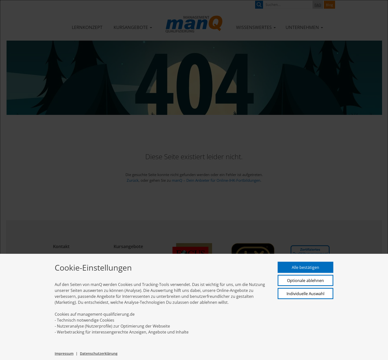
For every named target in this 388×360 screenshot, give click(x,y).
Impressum (64, 353)
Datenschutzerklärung (99, 353)
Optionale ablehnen (305, 280)
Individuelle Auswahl (305, 293)
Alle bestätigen (305, 267)
